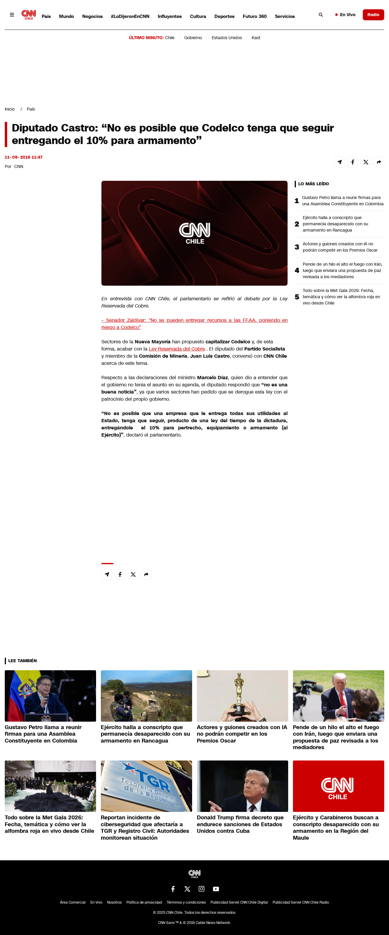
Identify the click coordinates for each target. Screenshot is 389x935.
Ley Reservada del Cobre (177, 348)
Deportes (224, 16)
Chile (170, 38)
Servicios (285, 16)
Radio (373, 15)
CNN (18, 166)
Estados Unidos (227, 38)
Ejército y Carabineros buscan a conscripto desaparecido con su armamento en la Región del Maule (336, 828)
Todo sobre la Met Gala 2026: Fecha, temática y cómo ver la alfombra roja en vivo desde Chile (341, 296)
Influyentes (170, 16)
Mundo (66, 16)
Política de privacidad (144, 902)
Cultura (198, 16)
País (46, 16)
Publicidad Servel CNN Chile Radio (301, 902)
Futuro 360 (255, 16)
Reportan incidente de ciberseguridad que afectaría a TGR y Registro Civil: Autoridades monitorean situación (145, 828)
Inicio (10, 109)
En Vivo (345, 15)
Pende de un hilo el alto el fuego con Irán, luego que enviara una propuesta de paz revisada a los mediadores (342, 270)
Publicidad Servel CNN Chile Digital (239, 902)
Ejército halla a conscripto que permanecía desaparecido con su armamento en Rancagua (335, 224)
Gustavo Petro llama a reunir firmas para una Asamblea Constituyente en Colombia (343, 201)
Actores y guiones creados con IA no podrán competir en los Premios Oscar (340, 247)
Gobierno (193, 38)
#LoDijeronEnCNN (130, 16)
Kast (256, 38)
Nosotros (114, 902)
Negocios (92, 16)
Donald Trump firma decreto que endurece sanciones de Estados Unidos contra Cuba (240, 824)
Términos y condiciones (186, 902)
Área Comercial (73, 902)
